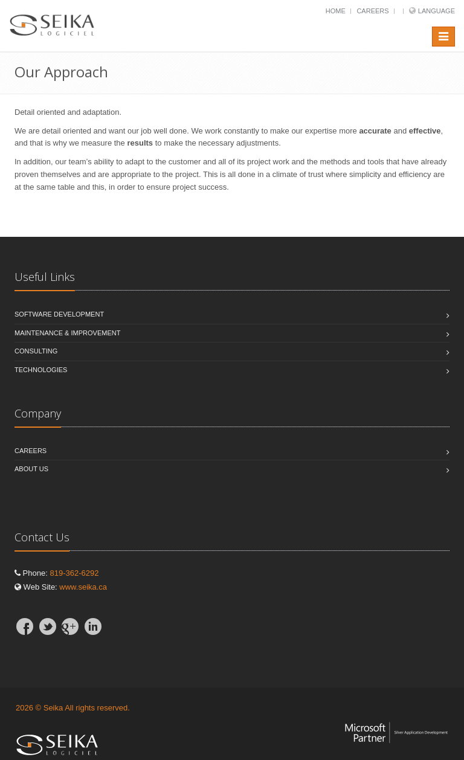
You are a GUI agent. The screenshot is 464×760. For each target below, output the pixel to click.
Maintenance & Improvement (67, 333)
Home (336, 10)
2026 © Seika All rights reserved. (73, 707)
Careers (372, 10)
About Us (31, 468)
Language (436, 10)
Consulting (35, 351)
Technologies (40, 369)
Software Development (59, 314)
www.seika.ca (83, 586)
